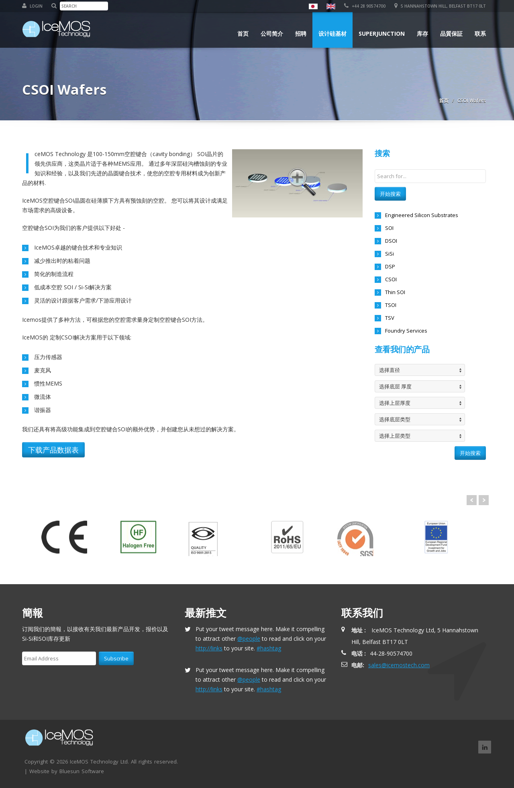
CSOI (391, 279)
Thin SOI (395, 292)
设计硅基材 (332, 33)
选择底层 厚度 (395, 386)
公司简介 (272, 33)
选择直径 (389, 370)
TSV (389, 317)
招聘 (300, 33)
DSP (390, 266)
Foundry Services (406, 330)
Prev (472, 500)
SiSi (389, 253)
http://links (209, 648)
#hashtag (269, 648)
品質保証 (451, 33)
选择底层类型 (394, 419)
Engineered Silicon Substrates (421, 215)
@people (248, 638)
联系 (480, 33)
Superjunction (382, 33)
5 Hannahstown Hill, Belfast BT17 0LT (440, 6)
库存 (422, 33)
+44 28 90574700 (365, 6)
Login (32, 6)
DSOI (391, 240)
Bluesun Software (81, 771)
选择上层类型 (394, 435)
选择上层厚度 (394, 402)
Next (484, 500)
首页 (243, 33)
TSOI (390, 305)
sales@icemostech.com (399, 665)
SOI (389, 228)
